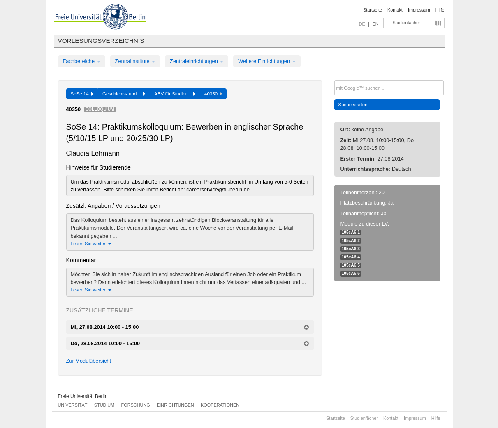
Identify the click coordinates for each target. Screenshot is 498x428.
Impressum (419, 9)
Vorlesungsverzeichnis (101, 40)
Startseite (372, 9)
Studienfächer (406, 22)
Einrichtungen (175, 404)
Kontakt (395, 9)
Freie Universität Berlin (83, 396)
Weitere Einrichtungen (266, 61)
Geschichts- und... (123, 93)
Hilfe (440, 9)
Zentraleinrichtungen (196, 61)
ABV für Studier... (174, 93)
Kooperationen (220, 404)
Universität (73, 404)
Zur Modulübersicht (88, 361)
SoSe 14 (82, 93)
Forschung (135, 404)
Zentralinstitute (135, 61)
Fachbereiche (81, 61)
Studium (104, 404)
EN (375, 23)
